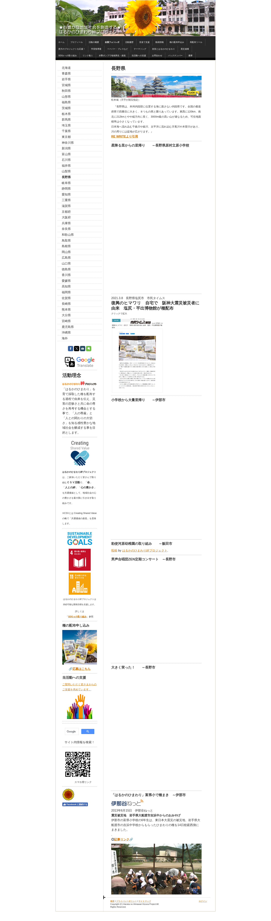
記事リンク (121, 839)
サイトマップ (145, 901)
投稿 (114, 550)
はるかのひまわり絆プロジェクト (144, 550)
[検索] (71, 731)
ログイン (203, 901)
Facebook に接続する (75, 804)
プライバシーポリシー (126, 901)
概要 (112, 901)
